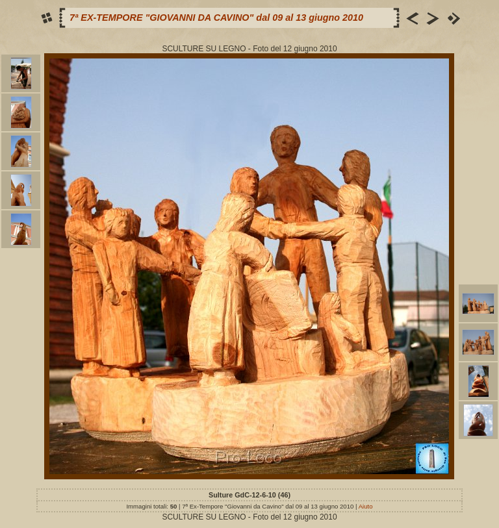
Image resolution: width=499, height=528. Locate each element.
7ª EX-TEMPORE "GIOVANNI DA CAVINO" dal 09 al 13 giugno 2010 (216, 17)
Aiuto (366, 506)
